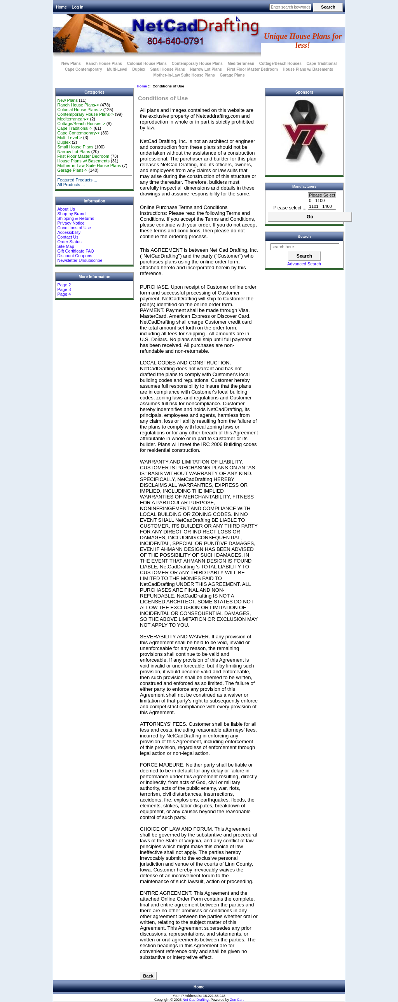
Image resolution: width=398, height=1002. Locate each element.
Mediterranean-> (73, 119)
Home (61, 7)
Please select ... (289, 208)
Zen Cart (237, 1000)
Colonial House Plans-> (79, 109)
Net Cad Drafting (196, 1000)
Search (304, 236)
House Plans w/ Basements (308, 69)
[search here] (304, 246)
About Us (66, 209)
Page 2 (64, 284)
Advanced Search (304, 263)
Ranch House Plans (104, 63)
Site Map (65, 246)
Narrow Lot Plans (206, 69)
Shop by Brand (71, 213)
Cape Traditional (321, 63)
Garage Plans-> (72, 170)
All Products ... (71, 184)
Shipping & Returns (75, 218)
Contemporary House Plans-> (85, 114)
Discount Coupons (74, 255)
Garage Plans (232, 75)
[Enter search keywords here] (290, 7)
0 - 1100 (322, 201)
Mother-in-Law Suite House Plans (184, 75)
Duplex (138, 69)
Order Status (69, 241)
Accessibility (68, 232)
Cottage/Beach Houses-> (81, 123)
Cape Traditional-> (74, 128)
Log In (78, 7)
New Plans (71, 63)
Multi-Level (117, 69)
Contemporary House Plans (197, 63)
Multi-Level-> (69, 137)
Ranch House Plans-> (78, 105)
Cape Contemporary (83, 69)
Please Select (322, 195)
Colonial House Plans (147, 63)
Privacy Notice (70, 223)
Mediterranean (241, 63)
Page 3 (64, 289)
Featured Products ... (77, 180)
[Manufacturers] (322, 201)
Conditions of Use (74, 227)
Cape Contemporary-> (78, 133)
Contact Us (67, 237)
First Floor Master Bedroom (252, 69)
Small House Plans (167, 69)
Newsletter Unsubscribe (79, 260)
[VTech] (304, 166)
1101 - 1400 (322, 206)
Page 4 (64, 294)
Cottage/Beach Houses (280, 63)
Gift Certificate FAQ (75, 251)
